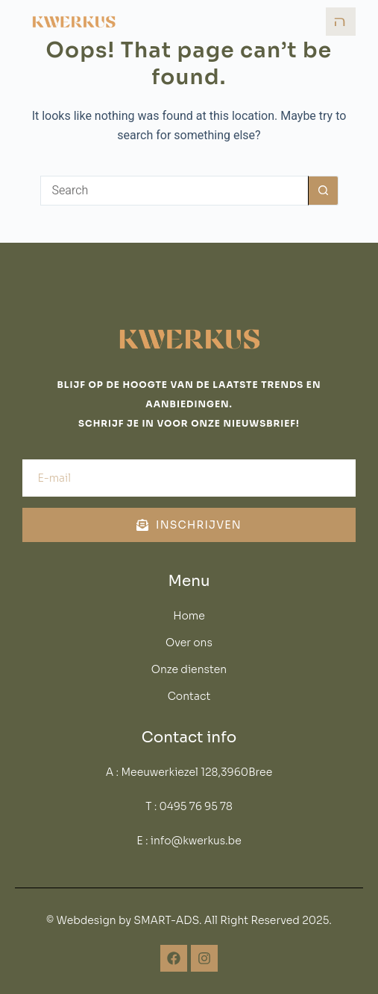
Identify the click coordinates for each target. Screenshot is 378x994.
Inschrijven (189, 525)
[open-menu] (341, 21)
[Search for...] (174, 191)
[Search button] (323, 191)
